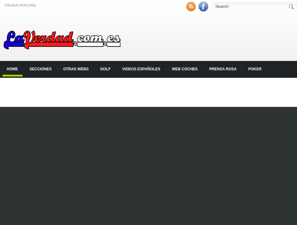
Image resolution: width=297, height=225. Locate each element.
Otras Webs (75, 69)
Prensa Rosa (223, 69)
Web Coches (185, 69)
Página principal (21, 5)
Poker (255, 69)
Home (12, 69)
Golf (105, 69)
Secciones (41, 69)
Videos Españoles (141, 69)
